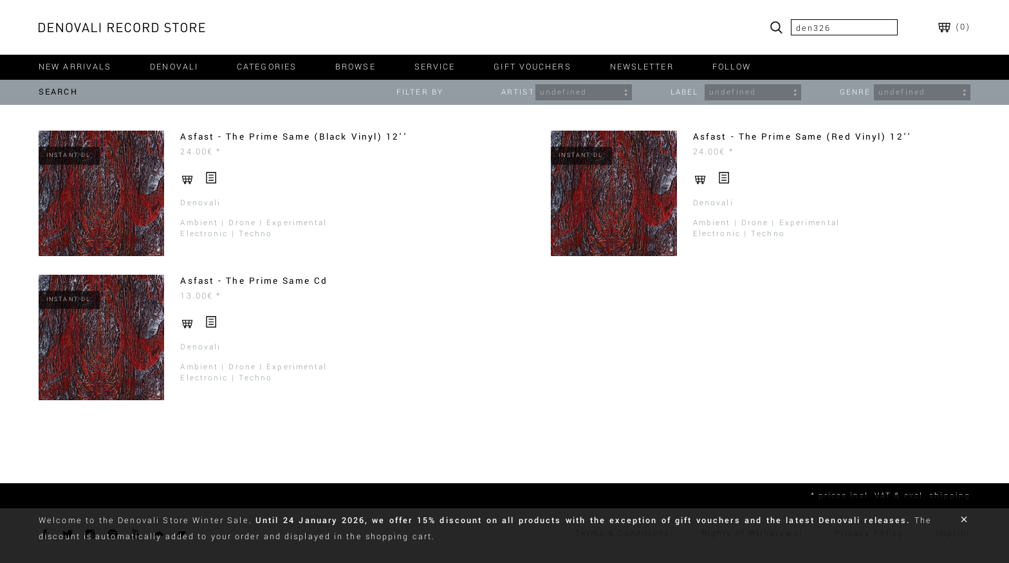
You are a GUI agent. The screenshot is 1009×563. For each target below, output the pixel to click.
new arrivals (75, 67)
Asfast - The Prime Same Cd (254, 281)
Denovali (200, 203)
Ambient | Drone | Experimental (253, 222)
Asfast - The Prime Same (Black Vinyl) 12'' (293, 137)
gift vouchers (532, 67)
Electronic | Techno (226, 233)
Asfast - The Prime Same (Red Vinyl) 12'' (802, 137)
